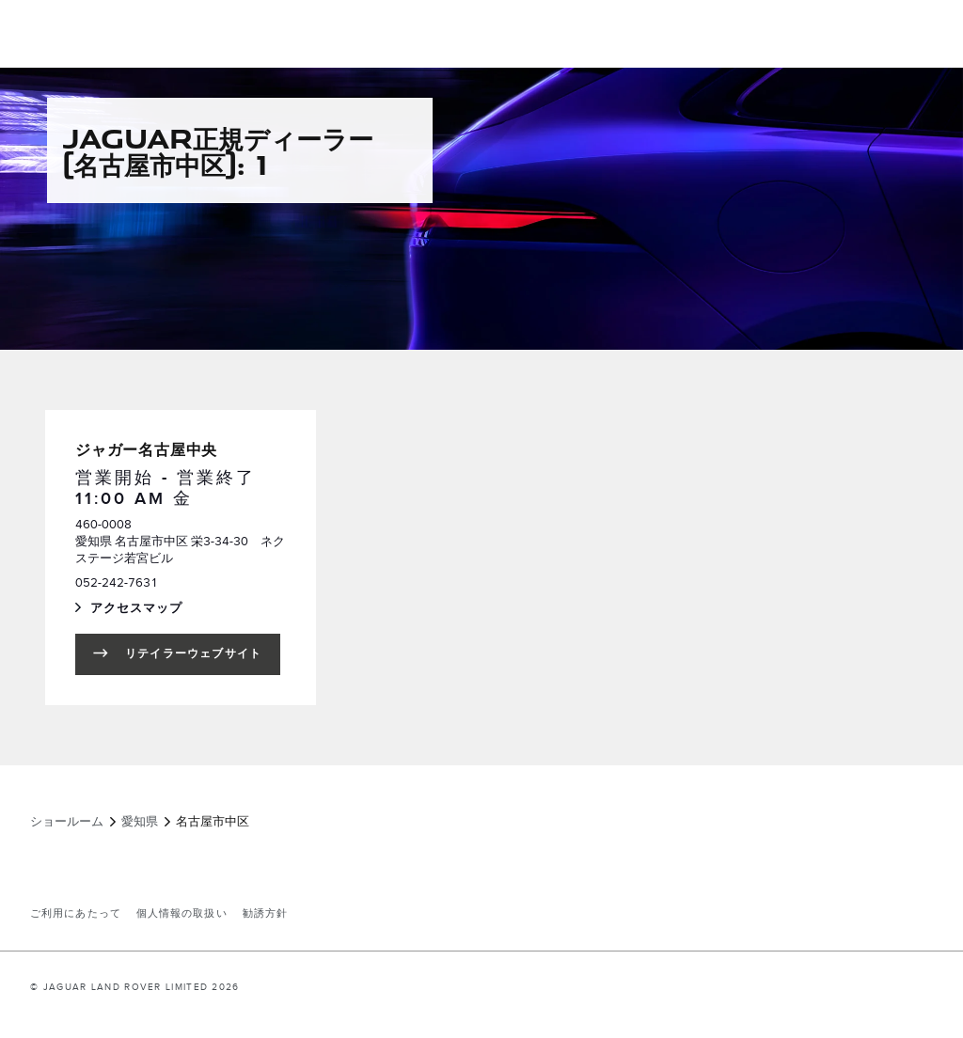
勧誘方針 (265, 914)
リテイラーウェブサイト (193, 654)
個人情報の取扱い (182, 914)
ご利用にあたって (75, 914)
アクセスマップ (155, 610)
